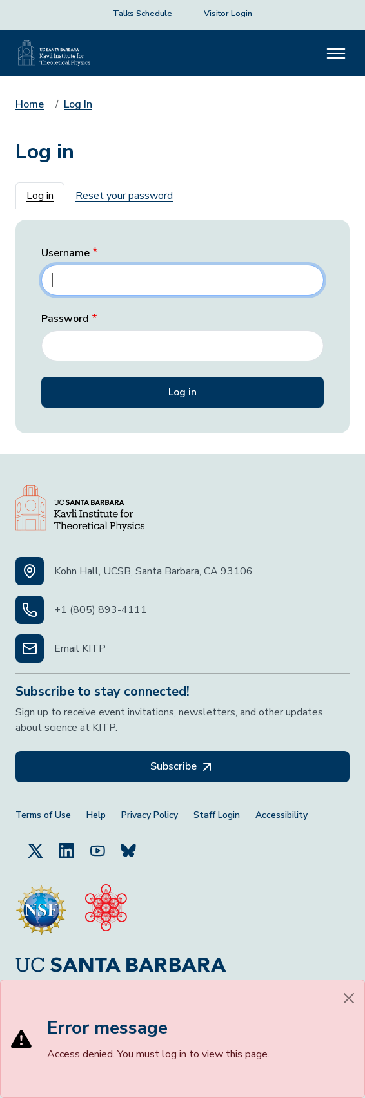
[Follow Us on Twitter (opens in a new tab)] (35, 850)
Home (29, 104)
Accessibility (281, 815)
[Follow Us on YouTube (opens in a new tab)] (97, 850)
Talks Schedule (142, 13)
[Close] (348, 998)
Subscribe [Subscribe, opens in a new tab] (182, 767)
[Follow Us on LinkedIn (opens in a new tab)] (66, 850)
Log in (40, 196)
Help (96, 815)
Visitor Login (228, 13)
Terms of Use (43, 815)
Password (65, 319)
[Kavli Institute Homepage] (54, 53)
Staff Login (216, 815)
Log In (78, 104)
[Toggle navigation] (336, 53)
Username (65, 253)
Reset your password (124, 196)
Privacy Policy (149, 815)
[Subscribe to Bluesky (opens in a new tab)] (128, 850)
